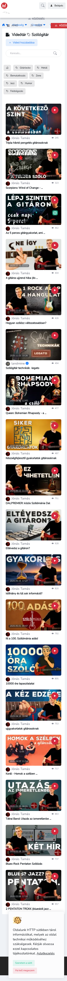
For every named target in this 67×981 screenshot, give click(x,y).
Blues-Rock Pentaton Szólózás (24, 864)
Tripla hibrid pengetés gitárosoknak (27, 143)
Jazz (10, 83)
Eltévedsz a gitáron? (18, 548)
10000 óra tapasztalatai (20, 683)
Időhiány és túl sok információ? (24, 593)
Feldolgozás (14, 91)
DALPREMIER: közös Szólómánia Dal (28, 503)
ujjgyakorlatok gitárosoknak (22, 728)
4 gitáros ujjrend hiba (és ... (22, 278)
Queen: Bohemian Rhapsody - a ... (26, 413)
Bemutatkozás (15, 75)
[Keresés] (33, 53)
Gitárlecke (23, 67)
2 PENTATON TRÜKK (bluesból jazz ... (28, 909)
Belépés (56, 5)
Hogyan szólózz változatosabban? (26, 323)
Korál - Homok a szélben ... (21, 774)
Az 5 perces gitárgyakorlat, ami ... (25, 233)
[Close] (24, 963)
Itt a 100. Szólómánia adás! (22, 638)
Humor (26, 83)
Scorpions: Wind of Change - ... (24, 188)
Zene (36, 75)
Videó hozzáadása (21, 42)
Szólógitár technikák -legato (22, 368)
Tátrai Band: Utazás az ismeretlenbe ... (28, 819)
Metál (42, 67)
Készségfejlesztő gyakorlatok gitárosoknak (31, 458)
